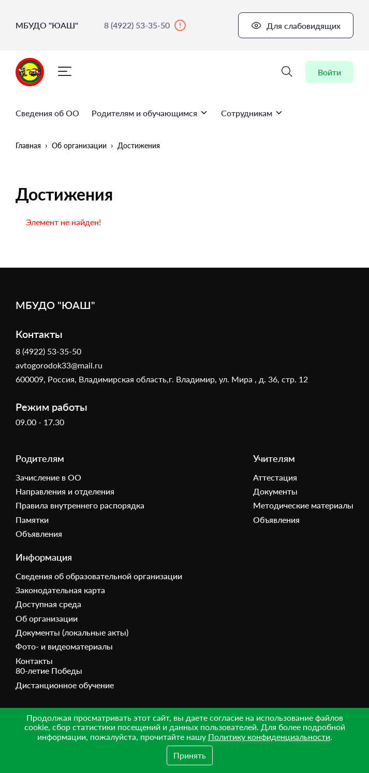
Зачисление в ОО (48, 477)
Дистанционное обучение (65, 685)
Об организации (79, 145)
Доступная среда (48, 604)
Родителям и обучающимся (150, 113)
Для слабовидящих (296, 25)
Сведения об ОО (47, 113)
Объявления (39, 533)
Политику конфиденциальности (269, 736)
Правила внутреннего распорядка (80, 505)
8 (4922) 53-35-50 (145, 25)
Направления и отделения (65, 491)
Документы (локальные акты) (72, 632)
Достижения (138, 145)
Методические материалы (303, 505)
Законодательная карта (60, 590)
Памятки (32, 519)
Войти (329, 72)
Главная (28, 145)
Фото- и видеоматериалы (64, 646)
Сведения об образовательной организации (99, 576)
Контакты (34, 661)
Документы (275, 491)
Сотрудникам (252, 113)
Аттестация (275, 477)
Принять (189, 755)
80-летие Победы (49, 670)
